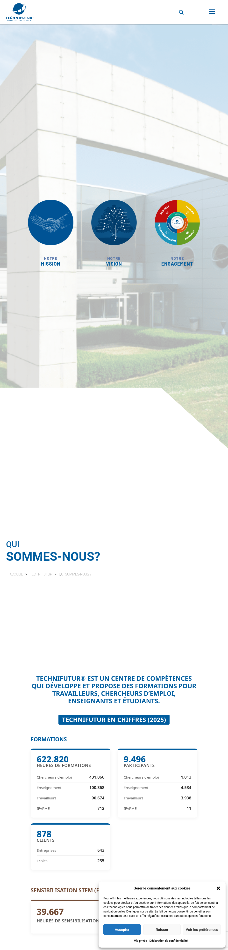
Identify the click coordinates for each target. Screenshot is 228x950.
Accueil (16, 574)
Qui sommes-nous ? (75, 574)
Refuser (162, 929)
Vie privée (140, 940)
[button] (218, 888)
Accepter (122, 929)
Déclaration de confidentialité (169, 940)
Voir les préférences (202, 929)
